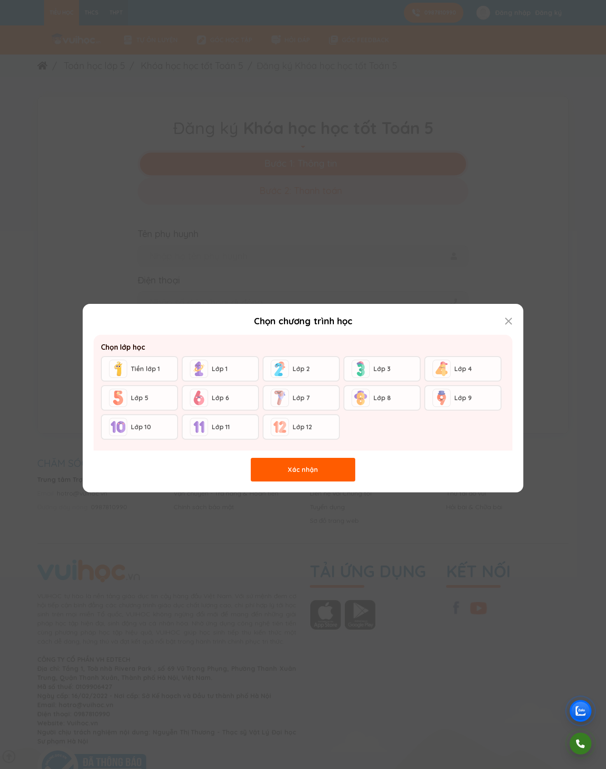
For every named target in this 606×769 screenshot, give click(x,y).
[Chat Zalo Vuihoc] (580, 711)
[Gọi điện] (580, 743)
